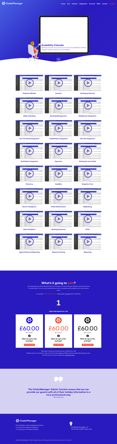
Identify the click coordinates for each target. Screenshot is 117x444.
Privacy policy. (46, 440)
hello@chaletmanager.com (79, 427)
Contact (104, 4)
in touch (67, 294)
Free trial (92, 4)
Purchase (112, 4)
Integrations (83, 4)
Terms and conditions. (56, 440)
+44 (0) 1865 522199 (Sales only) (81, 429)
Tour (68, 4)
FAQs (98, 4)
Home (63, 4)
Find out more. (70, 355)
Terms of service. (67, 440)
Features (75, 4)
